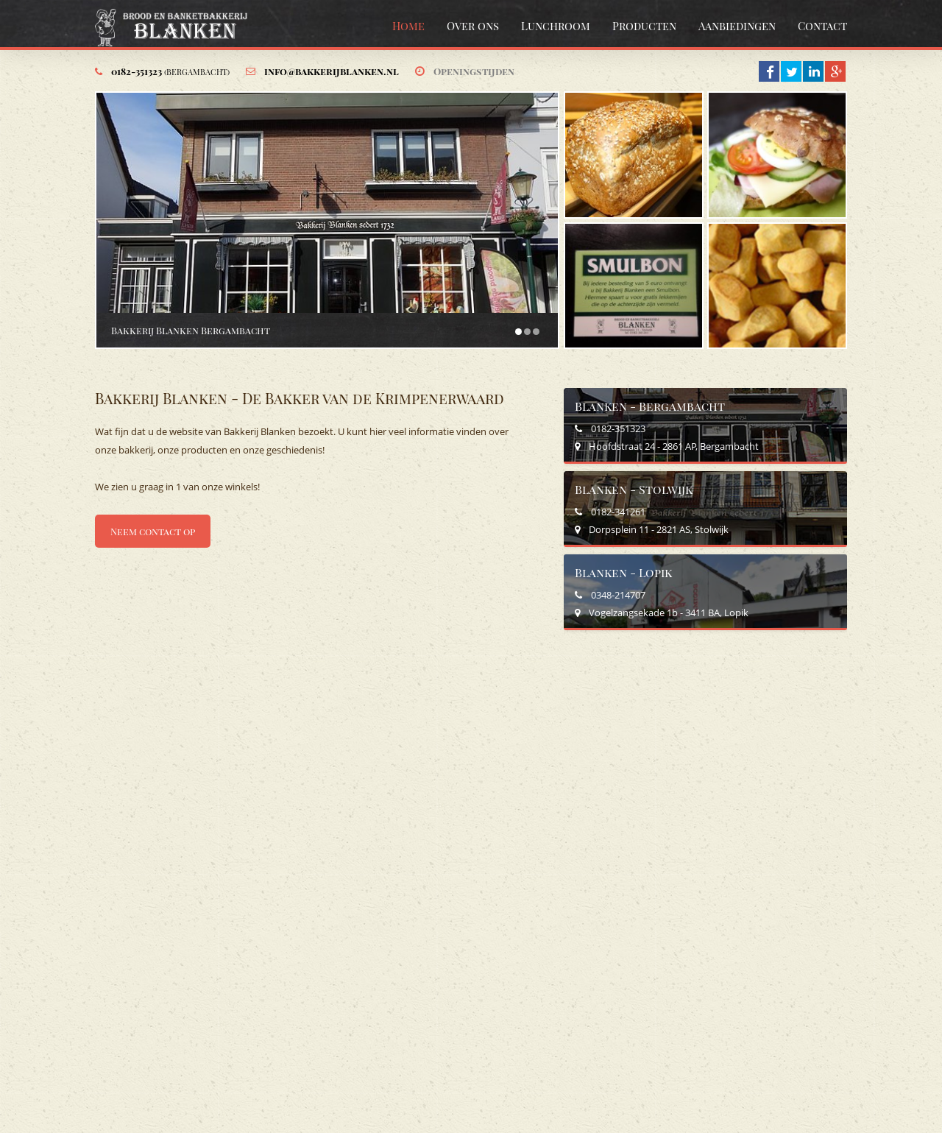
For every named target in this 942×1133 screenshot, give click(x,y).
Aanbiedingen (737, 25)
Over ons (473, 25)
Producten (644, 25)
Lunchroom (555, 25)
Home (408, 25)
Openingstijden (473, 71)
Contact (822, 25)
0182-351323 (170, 71)
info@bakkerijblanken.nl (331, 71)
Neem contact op (152, 531)
